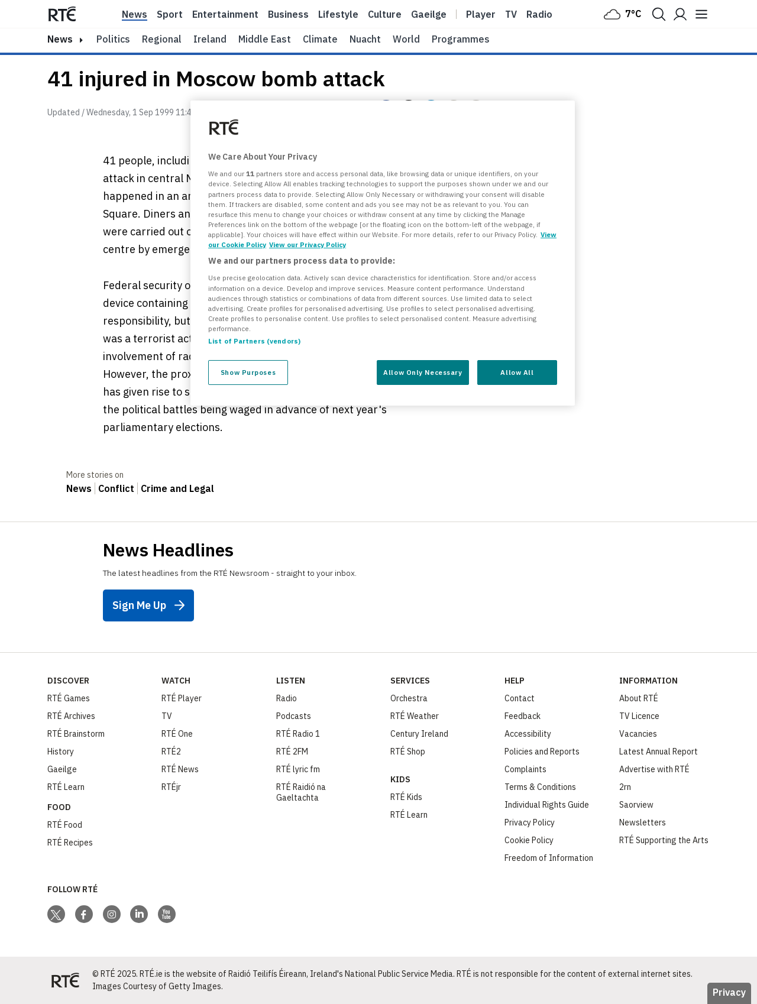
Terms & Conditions (540, 787)
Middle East (264, 39)
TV (166, 716)
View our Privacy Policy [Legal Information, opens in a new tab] (307, 244)
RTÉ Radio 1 (298, 733)
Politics (113, 39)
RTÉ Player (181, 698)
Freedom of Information (548, 858)
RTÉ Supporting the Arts (664, 840)
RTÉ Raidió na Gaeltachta (301, 792)
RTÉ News (180, 769)
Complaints (525, 769)
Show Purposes (248, 372)
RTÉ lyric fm (298, 769)
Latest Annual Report (658, 751)
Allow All (516, 372)
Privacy (729, 992)
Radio (539, 14)
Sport (170, 14)
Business (288, 14)
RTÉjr (171, 787)
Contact (519, 698)
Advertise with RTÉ (654, 769)
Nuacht (365, 39)
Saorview (636, 804)
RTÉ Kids (406, 797)
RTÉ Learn (66, 787)
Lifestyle (338, 14)
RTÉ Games (68, 698)
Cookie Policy (529, 840)
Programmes (461, 39)
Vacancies (638, 733)
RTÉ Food (64, 825)
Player (481, 14)
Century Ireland (419, 733)
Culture (385, 14)
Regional (162, 39)
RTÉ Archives (71, 716)
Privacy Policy (529, 822)
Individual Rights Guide (546, 804)
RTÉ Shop (407, 751)
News (134, 14)
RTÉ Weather (414, 716)
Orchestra (409, 698)
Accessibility (527, 733)
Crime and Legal (177, 488)
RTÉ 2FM (292, 751)
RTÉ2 (171, 751)
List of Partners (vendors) (254, 340)
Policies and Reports (542, 751)
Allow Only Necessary (422, 372)
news (60, 39)
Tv (511, 14)
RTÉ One (177, 733)
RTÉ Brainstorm (76, 733)
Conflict (116, 488)
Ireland (210, 39)
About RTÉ (638, 698)
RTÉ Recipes (70, 842)
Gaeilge (429, 14)
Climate (320, 39)
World (406, 39)
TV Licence (639, 716)
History (60, 751)
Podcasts (293, 716)
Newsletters (642, 822)
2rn (625, 787)
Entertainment (225, 14)
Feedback (522, 716)
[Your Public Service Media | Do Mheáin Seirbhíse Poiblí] (65, 980)
